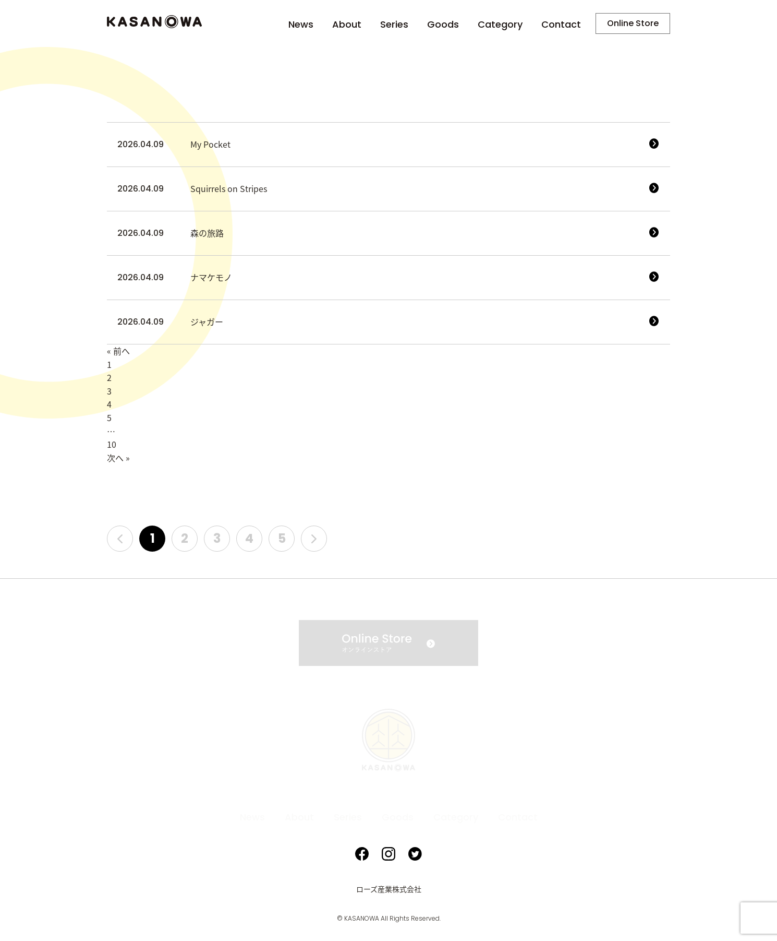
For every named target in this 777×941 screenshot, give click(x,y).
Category (500, 24)
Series (394, 24)
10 (111, 444)
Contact (561, 24)
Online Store (633, 23)
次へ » (118, 458)
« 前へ (118, 351)
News (300, 24)
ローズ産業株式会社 (388, 889)
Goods (443, 24)
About (346, 24)
